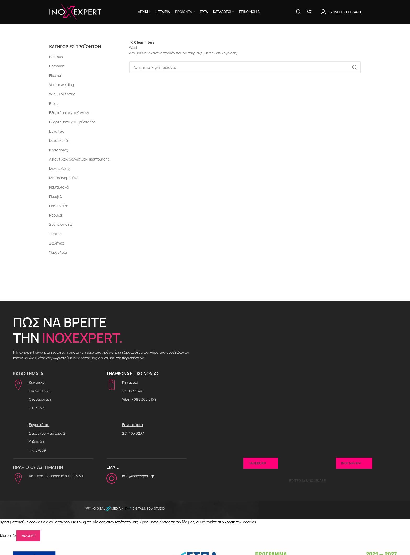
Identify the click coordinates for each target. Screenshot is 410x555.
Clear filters (144, 42)
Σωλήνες (56, 243)
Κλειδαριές (58, 150)
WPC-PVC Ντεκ (62, 94)
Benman (56, 56)
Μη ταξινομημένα (64, 177)
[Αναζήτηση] (298, 12)
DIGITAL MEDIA (107, 508)
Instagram (354, 463)
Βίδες (54, 103)
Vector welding (61, 84)
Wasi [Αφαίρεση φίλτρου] (133, 47)
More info (8, 535)
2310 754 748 (133, 390)
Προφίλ (55, 196)
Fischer (55, 75)
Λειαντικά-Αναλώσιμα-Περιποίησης (79, 159)
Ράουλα (55, 215)
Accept (28, 535)
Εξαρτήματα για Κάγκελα (69, 112)
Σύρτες (55, 233)
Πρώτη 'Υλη (59, 205)
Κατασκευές (59, 140)
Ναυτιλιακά (59, 187)
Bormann (56, 66)
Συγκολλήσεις (61, 224)
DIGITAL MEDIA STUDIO (144, 508)
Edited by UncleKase (307, 480)
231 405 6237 (133, 433)
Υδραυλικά (58, 252)
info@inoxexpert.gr (138, 475)
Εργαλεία (57, 131)
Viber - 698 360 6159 (139, 399)
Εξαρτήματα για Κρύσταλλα (72, 122)
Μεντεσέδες (59, 168)
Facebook (261, 463)
